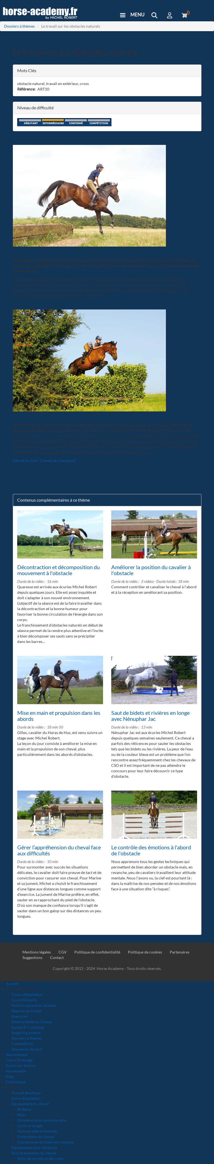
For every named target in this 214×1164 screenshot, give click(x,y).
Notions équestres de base (33, 1005)
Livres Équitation (25, 1098)
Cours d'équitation (27, 994)
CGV (62, 952)
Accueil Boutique (26, 1092)
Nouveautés (16, 1071)
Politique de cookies (145, 952)
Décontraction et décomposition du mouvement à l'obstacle (58, 570)
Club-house (15, 1082)
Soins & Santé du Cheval (31, 1021)
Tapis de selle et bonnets (37, 1131)
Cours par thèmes (21, 1065)
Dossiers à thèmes (19, 26)
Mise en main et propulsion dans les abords (58, 715)
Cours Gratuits (24, 1000)
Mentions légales (36, 952)
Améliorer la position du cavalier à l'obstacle (151, 570)
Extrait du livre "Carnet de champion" (44, 460)
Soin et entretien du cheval (33, 1153)
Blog (9, 1076)
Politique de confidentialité (97, 952)
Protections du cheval (35, 1136)
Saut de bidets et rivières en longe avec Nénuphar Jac (150, 715)
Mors (21, 1114)
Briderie (24, 1109)
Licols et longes (30, 1125)
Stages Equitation (26, 1032)
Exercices (19, 1016)
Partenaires (179, 952)
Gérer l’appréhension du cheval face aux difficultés (59, 850)
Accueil (12, 983)
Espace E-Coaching (27, 1027)
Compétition (22, 1043)
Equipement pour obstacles (34, 1147)
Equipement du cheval (30, 1103)
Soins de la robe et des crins (40, 1158)
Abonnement (17, 1054)
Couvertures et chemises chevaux (45, 1142)
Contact (57, 957)
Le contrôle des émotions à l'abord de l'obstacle (151, 850)
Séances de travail (26, 1010)
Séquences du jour (26, 1049)
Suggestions (32, 957)
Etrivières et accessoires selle (41, 1120)
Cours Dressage (19, 1060)
